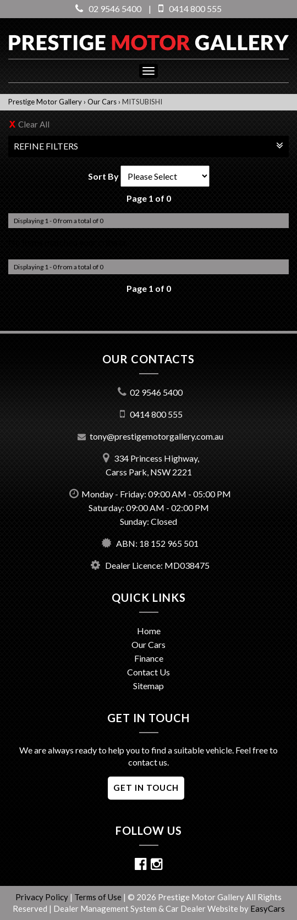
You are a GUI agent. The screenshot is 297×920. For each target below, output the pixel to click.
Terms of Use (98, 897)
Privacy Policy (42, 897)
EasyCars (267, 908)
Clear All (34, 124)
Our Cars (102, 101)
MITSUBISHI (142, 101)
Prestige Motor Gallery (45, 101)
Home (149, 630)
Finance (148, 658)
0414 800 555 (190, 8)
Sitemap (148, 685)
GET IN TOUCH (146, 787)
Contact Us (148, 672)
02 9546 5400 (108, 8)
